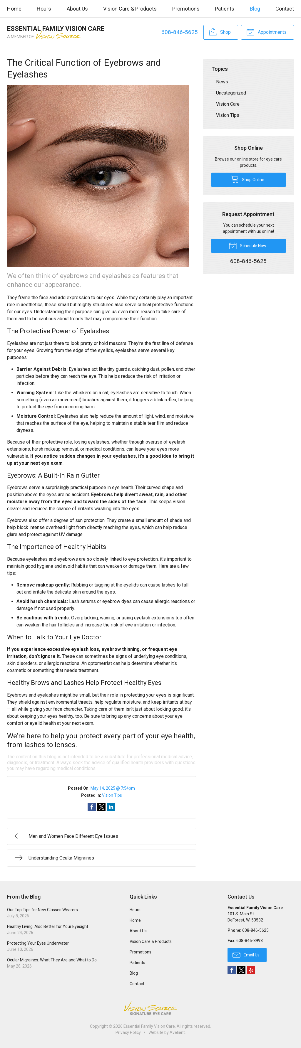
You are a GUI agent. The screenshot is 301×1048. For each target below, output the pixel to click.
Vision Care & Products (130, 9)
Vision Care (228, 104)
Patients (224, 9)
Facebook (232, 970)
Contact (284, 9)
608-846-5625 (179, 32)
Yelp (251, 970)
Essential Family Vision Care (149, 1026)
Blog (255, 9)
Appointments (266, 32)
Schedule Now (247, 245)
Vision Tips (112, 795)
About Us (77, 9)
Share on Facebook (92, 807)
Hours (44, 9)
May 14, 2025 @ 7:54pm (113, 788)
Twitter (241, 970)
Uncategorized (231, 93)
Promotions (186, 9)
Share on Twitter (101, 807)
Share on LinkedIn (111, 807)
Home (14, 9)
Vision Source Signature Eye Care (150, 1008)
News (222, 82)
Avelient (177, 1032)
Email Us (246, 955)
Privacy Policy (128, 1032)
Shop (220, 32)
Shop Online (247, 179)
